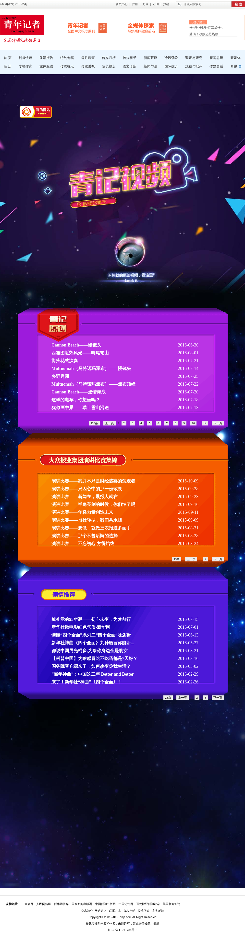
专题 (233, 66)
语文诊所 (129, 66)
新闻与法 (150, 66)
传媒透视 (88, 66)
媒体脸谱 (46, 66)
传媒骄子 (129, 58)
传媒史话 (216, 66)
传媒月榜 (109, 58)
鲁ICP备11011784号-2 (122, 930)
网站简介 (100, 911)
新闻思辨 (216, 58)
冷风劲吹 (171, 58)
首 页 (8, 58)
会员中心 (121, 4)
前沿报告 (46, 58)
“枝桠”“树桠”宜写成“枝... (206, 28)
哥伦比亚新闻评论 (148, 904)
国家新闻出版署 (82, 904)
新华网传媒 (61, 904)
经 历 (8, 66)
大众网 (28, 904)
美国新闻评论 (171, 904)
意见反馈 (158, 911)
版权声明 (129, 911)
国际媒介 (171, 66)
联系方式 (115, 911)
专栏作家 (25, 66)
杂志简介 (87, 911)
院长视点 (109, 66)
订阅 (156, 4)
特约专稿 (67, 58)
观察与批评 (193, 66)
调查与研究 (193, 58)
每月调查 (88, 58)
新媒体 (235, 58)
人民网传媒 (43, 904)
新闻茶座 (150, 58)
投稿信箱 (143, 911)
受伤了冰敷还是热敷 (203, 34)
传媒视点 (67, 66)
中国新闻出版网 (105, 904)
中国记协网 (126, 904)
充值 (145, 4)
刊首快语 (25, 58)
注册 (135, 4)
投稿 (166, 4)
